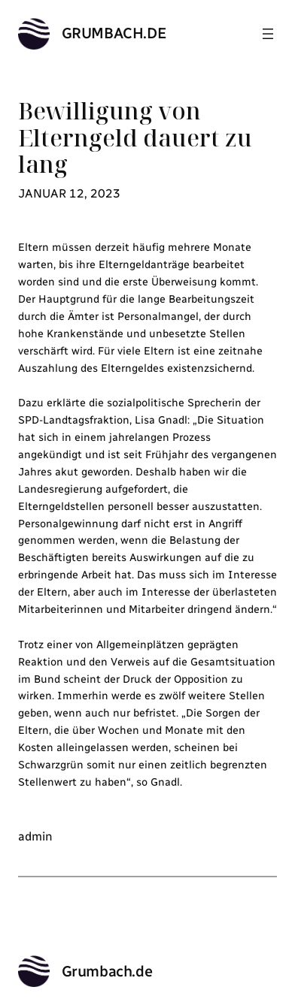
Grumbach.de (114, 33)
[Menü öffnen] (268, 34)
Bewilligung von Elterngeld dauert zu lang (135, 138)
